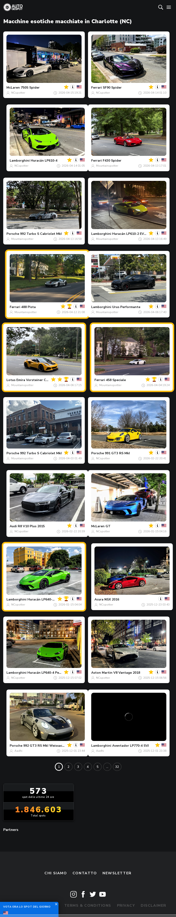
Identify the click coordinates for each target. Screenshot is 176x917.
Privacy (126, 905)
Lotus (10, 380)
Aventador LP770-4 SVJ (130, 745)
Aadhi (18, 751)
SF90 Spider (112, 87)
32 (117, 767)
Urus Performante (126, 307)
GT (108, 526)
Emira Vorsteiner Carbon (36, 380)
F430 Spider (112, 160)
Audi (13, 526)
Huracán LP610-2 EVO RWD (134, 234)
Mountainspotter (107, 166)
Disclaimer (153, 905)
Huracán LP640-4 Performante (51, 599)
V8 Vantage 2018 (126, 672)
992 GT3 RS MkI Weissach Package (50, 745)
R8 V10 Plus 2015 (31, 526)
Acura (98, 599)
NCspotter (18, 93)
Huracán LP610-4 (44, 160)
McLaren (13, 87)
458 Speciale (116, 380)
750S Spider (30, 87)
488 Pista (28, 307)
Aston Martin (101, 672)
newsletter (117, 873)
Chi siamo (55, 873)
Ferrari (96, 87)
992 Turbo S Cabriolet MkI (41, 234)
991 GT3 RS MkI (117, 453)
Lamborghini (20, 160)
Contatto (85, 873)
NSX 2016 (111, 599)
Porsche (12, 234)
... (107, 767)
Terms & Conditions (87, 905)
